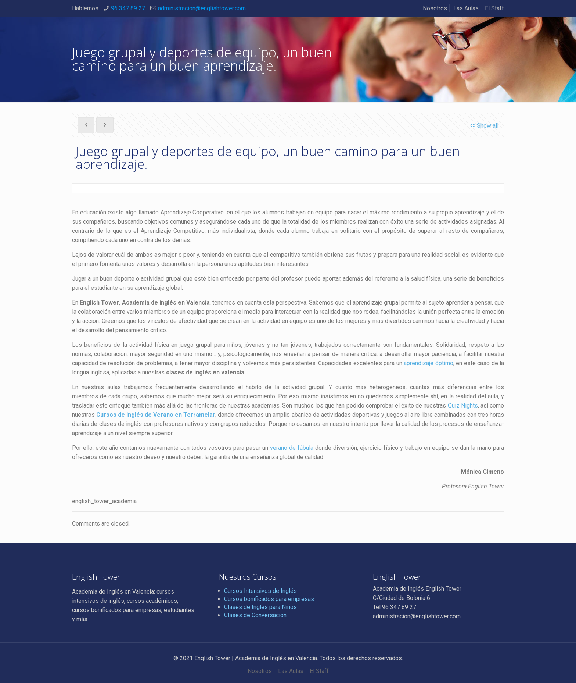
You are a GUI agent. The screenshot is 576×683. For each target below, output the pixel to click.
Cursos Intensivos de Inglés (260, 590)
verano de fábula (290, 447)
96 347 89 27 (128, 8)
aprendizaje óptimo (428, 363)
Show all (483, 125)
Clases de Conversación (255, 615)
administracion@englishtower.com (202, 8)
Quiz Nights (463, 405)
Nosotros (435, 8)
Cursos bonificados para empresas (269, 598)
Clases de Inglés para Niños (260, 607)
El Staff (494, 8)
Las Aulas (466, 8)
